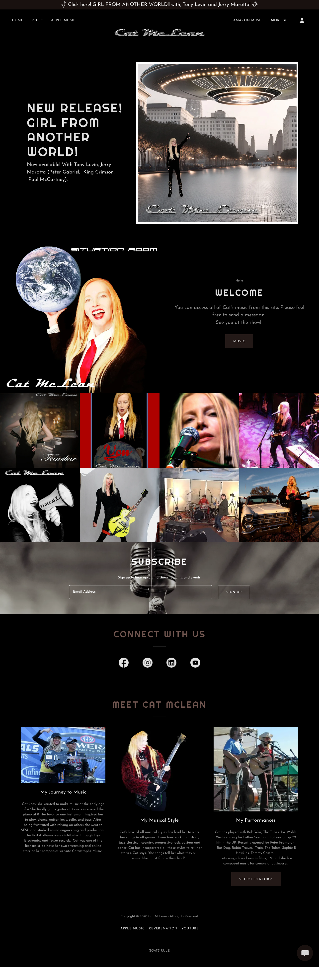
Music (239, 341)
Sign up (233, 592)
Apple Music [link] (63, 20)
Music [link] (37, 20)
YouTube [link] (190, 928)
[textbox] (140, 592)
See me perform (256, 879)
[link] (159, 19)
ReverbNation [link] (163, 928)
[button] (279, 20)
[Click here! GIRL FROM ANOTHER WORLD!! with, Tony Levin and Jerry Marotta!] (159, 4)
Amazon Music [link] (248, 20)
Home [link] (17, 20)
